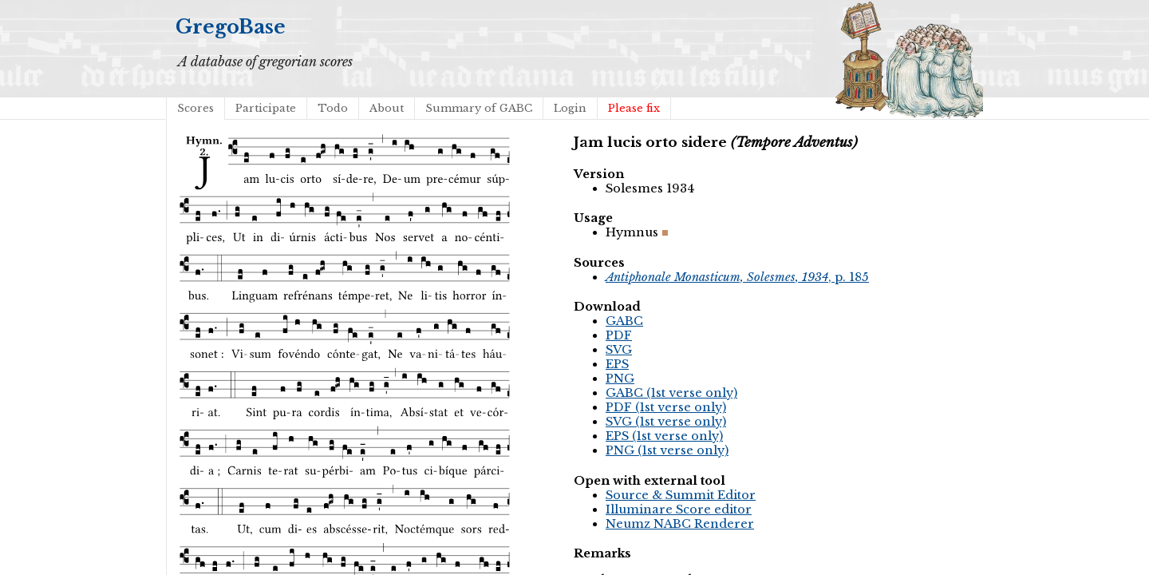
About (386, 108)
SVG (619, 350)
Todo (333, 108)
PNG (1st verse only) (667, 450)
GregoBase (231, 26)
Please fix (634, 108)
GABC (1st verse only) (671, 393)
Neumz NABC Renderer (680, 524)
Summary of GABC (478, 108)
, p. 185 (737, 277)
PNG (620, 378)
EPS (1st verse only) (664, 436)
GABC (624, 321)
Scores (195, 108)
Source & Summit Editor (681, 495)
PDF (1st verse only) (666, 407)
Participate (265, 108)
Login (570, 108)
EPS (617, 364)
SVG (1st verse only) (666, 421)
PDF (619, 335)
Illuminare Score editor (679, 509)
